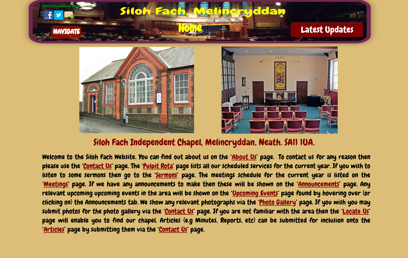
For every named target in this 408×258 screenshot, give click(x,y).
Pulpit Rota (158, 165)
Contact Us (97, 165)
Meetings (56, 184)
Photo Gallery (277, 202)
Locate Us (356, 211)
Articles (54, 229)
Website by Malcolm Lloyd (61, 6)
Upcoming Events (255, 193)
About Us (244, 156)
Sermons (166, 174)
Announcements (318, 184)
